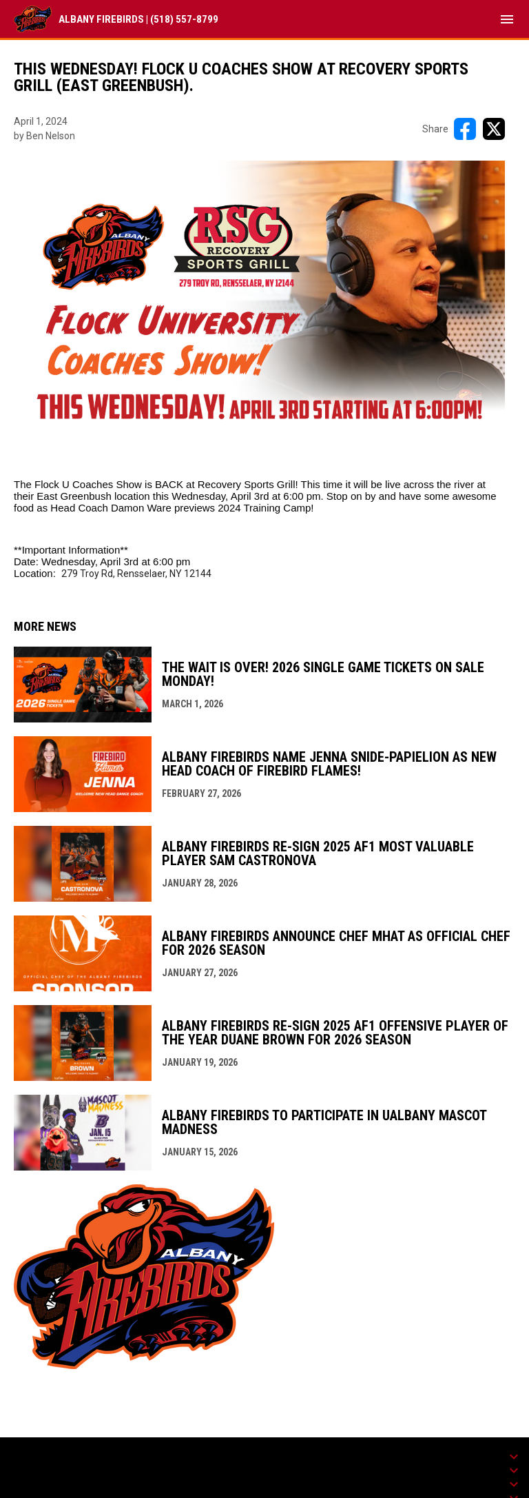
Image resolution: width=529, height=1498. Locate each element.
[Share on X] (494, 129)
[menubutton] (507, 19)
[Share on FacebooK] (465, 129)
